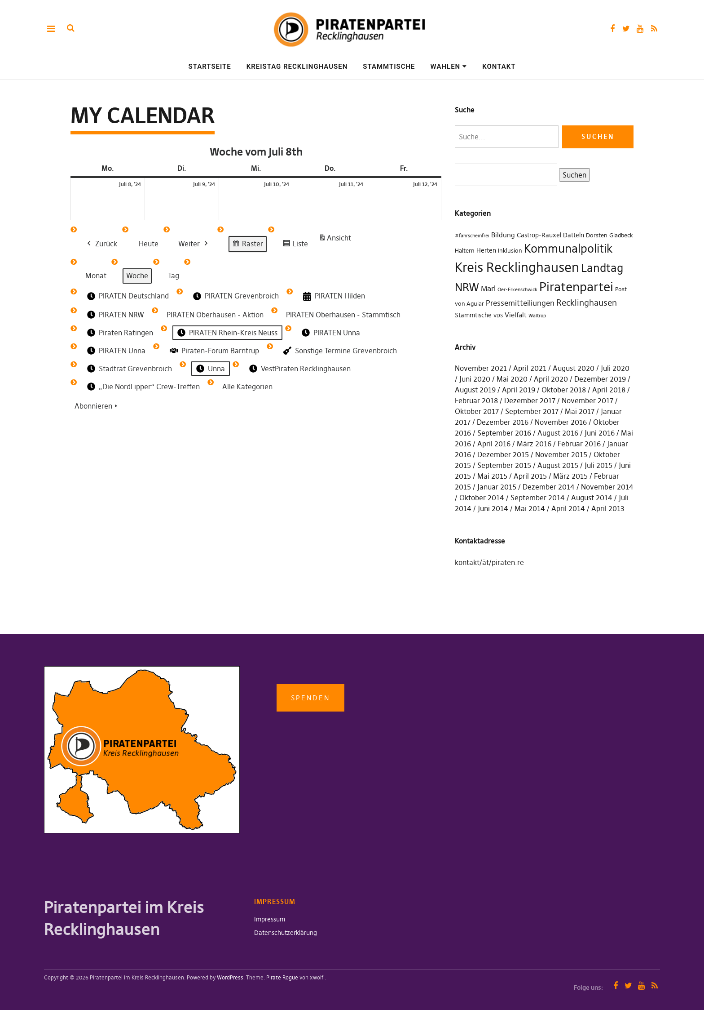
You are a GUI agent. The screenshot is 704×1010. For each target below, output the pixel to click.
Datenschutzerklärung (285, 933)
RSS (654, 28)
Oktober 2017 (477, 411)
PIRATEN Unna (330, 333)
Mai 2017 (579, 411)
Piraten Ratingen (119, 333)
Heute (148, 243)
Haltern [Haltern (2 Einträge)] (465, 250)
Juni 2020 (474, 378)
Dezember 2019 (600, 378)
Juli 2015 (598, 465)
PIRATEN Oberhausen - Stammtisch (343, 314)
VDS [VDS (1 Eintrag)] (498, 316)
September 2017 (532, 411)
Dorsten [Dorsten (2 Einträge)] (596, 235)
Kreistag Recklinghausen (297, 66)
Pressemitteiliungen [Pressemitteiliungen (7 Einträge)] (520, 303)
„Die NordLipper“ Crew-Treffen (142, 387)
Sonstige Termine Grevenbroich (339, 351)
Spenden (310, 698)
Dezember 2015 (503, 454)
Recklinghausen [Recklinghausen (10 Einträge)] (586, 303)
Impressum (269, 919)
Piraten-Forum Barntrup (213, 351)
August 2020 (573, 368)
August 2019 (475, 389)
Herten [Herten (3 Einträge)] (486, 250)
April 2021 (529, 368)
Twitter (626, 28)
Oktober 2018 (563, 389)
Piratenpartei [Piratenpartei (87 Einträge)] (576, 287)
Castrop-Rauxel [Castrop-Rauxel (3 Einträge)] (539, 235)
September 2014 (537, 497)
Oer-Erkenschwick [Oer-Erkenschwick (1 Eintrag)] (517, 290)
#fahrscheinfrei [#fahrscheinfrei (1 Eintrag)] (472, 236)
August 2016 (557, 432)
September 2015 (504, 465)
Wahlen (446, 66)
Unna (209, 369)
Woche (137, 275)
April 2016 (493, 443)
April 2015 (530, 476)
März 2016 (534, 443)
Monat (95, 275)
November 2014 (607, 486)
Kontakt (498, 66)
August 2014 (591, 497)
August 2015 (557, 465)
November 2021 (481, 368)
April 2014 (568, 508)
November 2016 (561, 422)
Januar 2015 (496, 486)
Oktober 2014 (481, 497)
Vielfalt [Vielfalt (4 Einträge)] (516, 315)
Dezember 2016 (502, 422)
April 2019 (518, 389)
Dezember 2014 (549, 486)
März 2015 (570, 476)
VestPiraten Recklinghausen (299, 369)
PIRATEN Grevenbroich (235, 296)
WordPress (230, 977)
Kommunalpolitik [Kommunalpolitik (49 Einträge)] (568, 248)
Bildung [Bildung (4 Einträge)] (503, 235)
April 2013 (608, 508)
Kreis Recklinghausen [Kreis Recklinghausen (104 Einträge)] (517, 267)
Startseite (210, 66)
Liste (295, 245)
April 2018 (608, 389)
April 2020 (551, 378)
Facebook (612, 28)
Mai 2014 (530, 508)
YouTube (640, 28)
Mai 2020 (512, 378)
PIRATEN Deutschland (127, 296)
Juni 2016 (600, 432)
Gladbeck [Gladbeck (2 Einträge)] (621, 235)
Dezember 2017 (529, 400)
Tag (173, 275)
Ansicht (336, 240)
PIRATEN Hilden (333, 296)
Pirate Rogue (282, 977)
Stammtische (389, 66)
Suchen (572, 174)
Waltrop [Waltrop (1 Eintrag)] (537, 316)
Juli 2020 (615, 368)
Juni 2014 (493, 508)
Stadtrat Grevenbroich (128, 369)
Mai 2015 (492, 476)
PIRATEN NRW (114, 315)
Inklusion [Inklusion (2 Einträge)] (510, 250)
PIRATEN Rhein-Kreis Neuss (226, 333)
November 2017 (587, 400)
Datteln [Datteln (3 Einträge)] (573, 235)
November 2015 (561, 454)
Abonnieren (97, 407)
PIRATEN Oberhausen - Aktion (215, 314)
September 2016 (504, 432)
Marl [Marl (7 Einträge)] (488, 289)
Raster (247, 245)
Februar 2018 (476, 400)
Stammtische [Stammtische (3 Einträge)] (473, 315)
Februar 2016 (579, 443)
